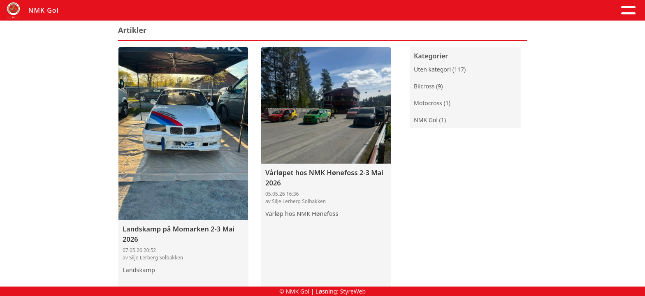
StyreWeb (353, 291)
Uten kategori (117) (440, 70)
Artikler (183, 10)
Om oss (317, 10)
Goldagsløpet (493, 10)
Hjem (148, 10)
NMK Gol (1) (430, 121)
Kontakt (366, 10)
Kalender (266, 10)
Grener (552, 10)
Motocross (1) (432, 104)
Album (222, 10)
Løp (404, 10)
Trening (436, 10)
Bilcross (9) (428, 87)
